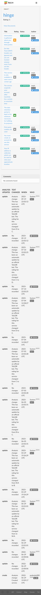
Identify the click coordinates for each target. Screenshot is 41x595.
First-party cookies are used (8, 129)
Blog (25, 592)
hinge (8, 15)
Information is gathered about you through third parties (8, 40)
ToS (38, 592)
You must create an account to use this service (7, 140)
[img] (2, 592)
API (13, 592)
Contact (19, 592)
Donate (32, 592)
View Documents (9, 26)
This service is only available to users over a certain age (8, 77)
